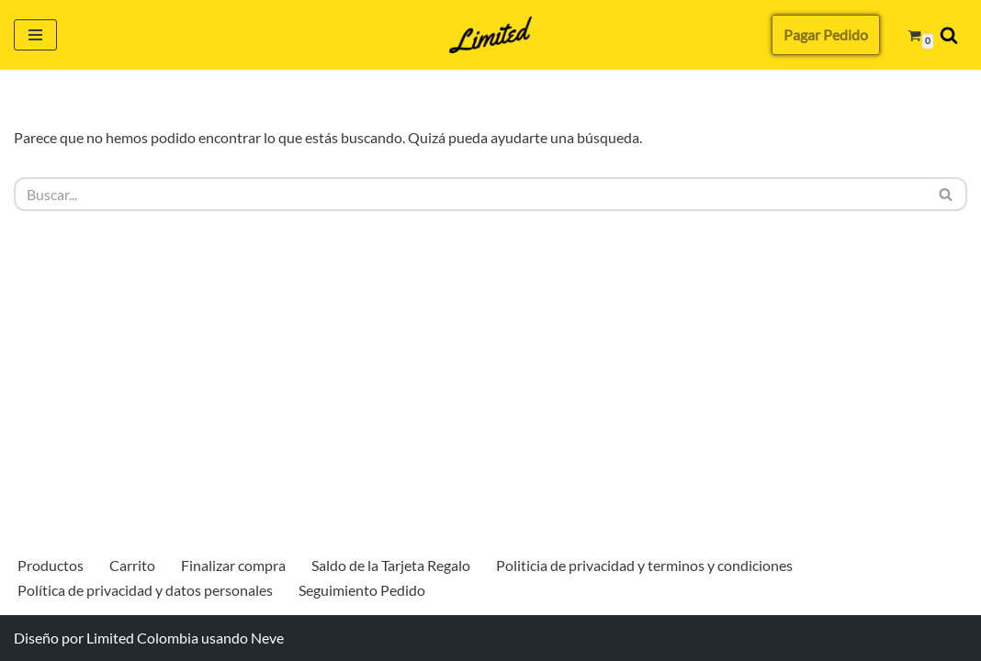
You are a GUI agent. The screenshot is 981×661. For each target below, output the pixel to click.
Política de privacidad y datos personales (145, 590)
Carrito (132, 565)
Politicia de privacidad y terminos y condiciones (644, 565)
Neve (267, 637)
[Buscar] (949, 35)
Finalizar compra (233, 565)
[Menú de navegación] (35, 34)
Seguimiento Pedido (362, 590)
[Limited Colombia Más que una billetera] (490, 35)
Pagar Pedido (826, 34)
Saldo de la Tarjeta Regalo (390, 565)
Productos (50, 565)
